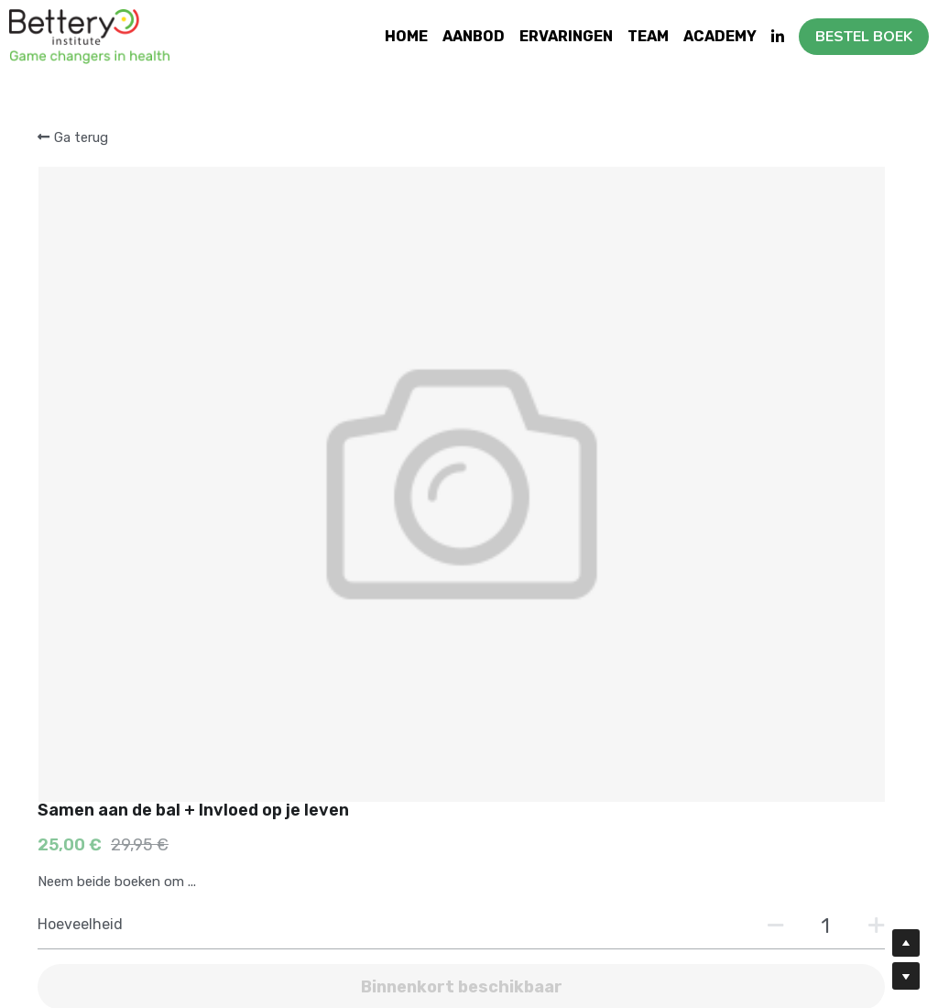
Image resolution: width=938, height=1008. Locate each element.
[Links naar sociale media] (777, 36)
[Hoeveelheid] (729, 291)
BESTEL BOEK (863, 37)
